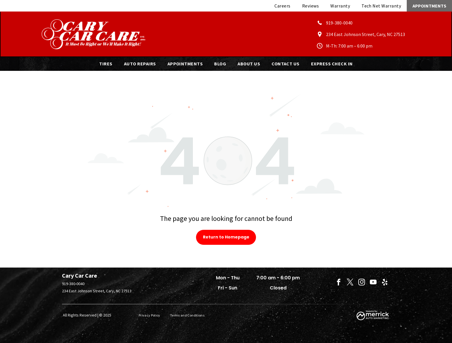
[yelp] (385, 283)
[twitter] (350, 283)
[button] (105, 63)
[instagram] (362, 283)
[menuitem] (282, 6)
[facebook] (339, 283)
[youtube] (373, 283)
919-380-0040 (73, 283)
